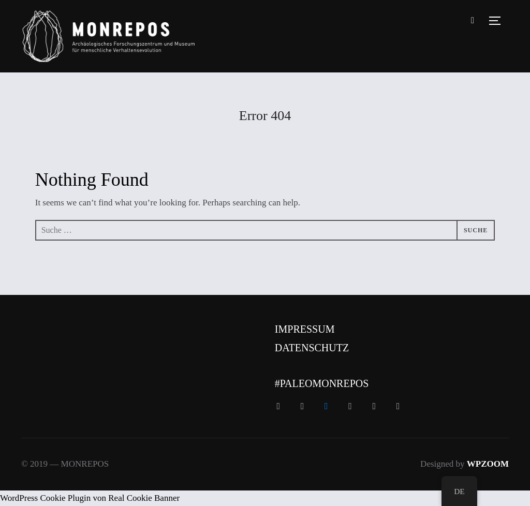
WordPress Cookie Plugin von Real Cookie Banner (90, 498)
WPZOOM (488, 464)
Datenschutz (312, 347)
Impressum (305, 329)
